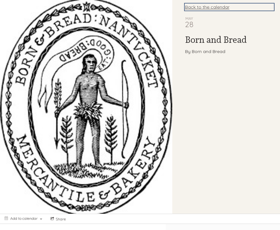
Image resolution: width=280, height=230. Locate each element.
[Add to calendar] (23, 218)
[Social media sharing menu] (57, 219)
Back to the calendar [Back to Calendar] (207, 7)
